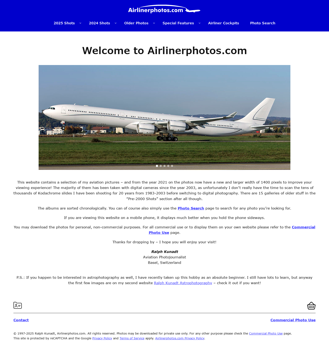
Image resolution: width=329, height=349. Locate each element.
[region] (164, 117)
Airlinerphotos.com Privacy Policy (179, 338)
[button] (157, 166)
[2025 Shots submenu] (80, 23)
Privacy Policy (102, 338)
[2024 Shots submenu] (116, 23)
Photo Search (191, 208)
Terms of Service (132, 338)
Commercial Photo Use (266, 333)
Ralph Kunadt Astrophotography (183, 283)
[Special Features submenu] (199, 23)
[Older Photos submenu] (154, 23)
